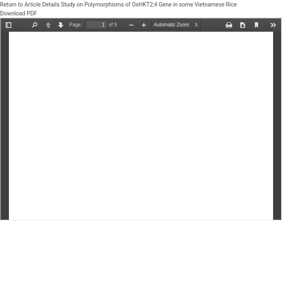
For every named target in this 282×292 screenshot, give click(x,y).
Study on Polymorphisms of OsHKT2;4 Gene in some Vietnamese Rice (149, 4)
